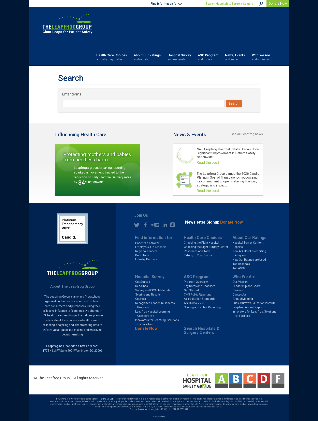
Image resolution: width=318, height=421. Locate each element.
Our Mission (240, 281)
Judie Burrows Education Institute (254, 303)
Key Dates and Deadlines (199, 286)
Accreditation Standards (199, 298)
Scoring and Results (148, 294)
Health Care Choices (111, 57)
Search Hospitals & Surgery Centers (229, 3)
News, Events (235, 57)
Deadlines (141, 286)
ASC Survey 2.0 (194, 303)
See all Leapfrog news (247, 134)
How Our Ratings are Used (249, 259)
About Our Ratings (147, 57)
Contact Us (240, 294)
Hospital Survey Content (248, 242)
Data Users (142, 255)
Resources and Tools (197, 251)
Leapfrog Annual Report (248, 307)
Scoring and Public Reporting (202, 307)
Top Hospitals (241, 264)
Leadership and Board (247, 286)
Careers (238, 290)
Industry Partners (146, 259)
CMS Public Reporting (198, 294)
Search (233, 103)
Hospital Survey (179, 57)
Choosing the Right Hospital (201, 242)
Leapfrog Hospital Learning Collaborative (152, 313)
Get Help (140, 298)
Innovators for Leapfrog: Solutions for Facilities (157, 322)
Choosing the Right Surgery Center (206, 247)
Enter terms (71, 94)
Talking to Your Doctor (198, 255)
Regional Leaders (146, 251)
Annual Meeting (243, 298)
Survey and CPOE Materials (152, 290)
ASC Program (208, 57)
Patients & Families (147, 243)
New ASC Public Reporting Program (249, 253)
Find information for (153, 237)
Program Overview (196, 281)
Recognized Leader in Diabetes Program (155, 305)
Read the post (208, 162)
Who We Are (262, 57)
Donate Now (278, 3)
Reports (238, 247)
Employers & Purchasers (151, 247)
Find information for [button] (166, 3)
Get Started (142, 281)
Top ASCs (239, 268)
